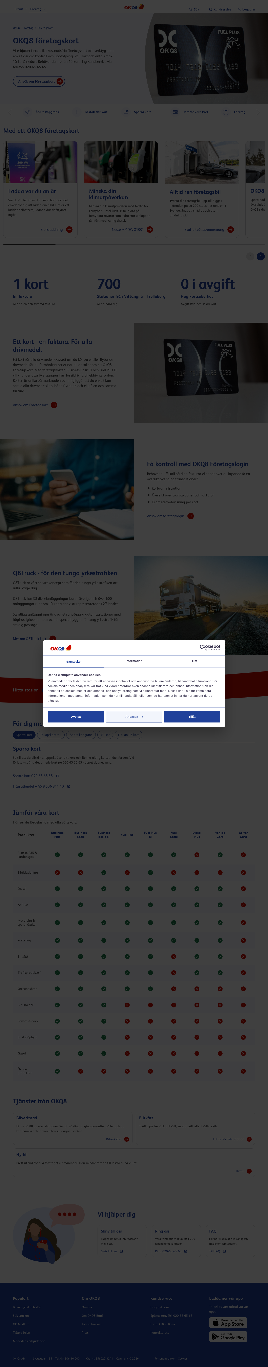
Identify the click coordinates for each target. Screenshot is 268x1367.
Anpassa (134, 716)
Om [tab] (194, 661)
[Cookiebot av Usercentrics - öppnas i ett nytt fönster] (202, 647)
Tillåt (192, 716)
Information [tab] (134, 661)
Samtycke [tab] (73, 661)
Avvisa (76, 716)
